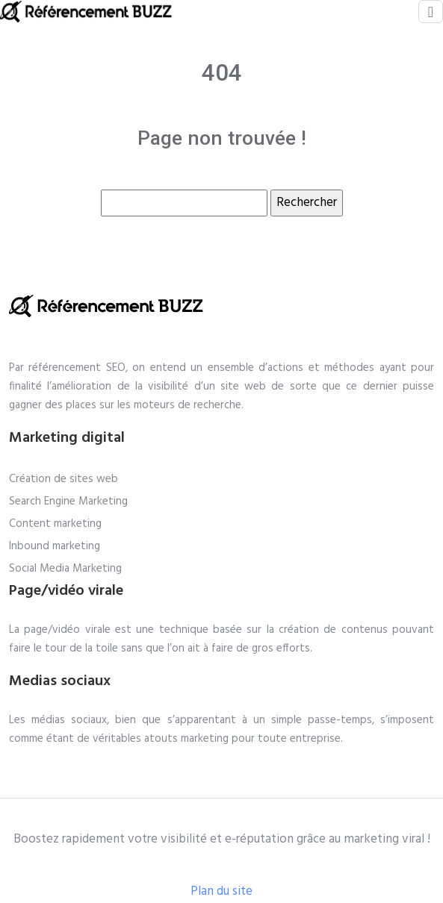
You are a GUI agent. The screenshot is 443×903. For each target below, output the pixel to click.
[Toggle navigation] (430, 11)
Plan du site (221, 891)
